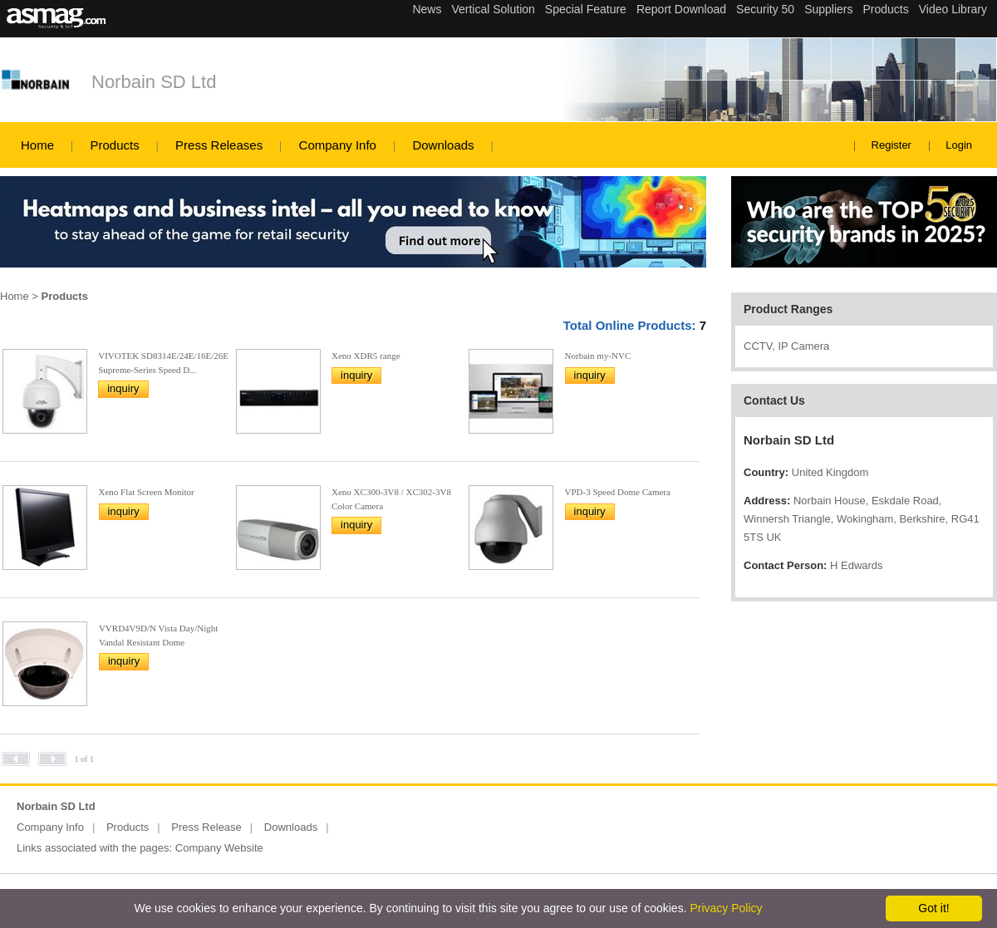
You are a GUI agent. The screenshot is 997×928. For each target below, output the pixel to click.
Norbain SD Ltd (153, 81)
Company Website (219, 848)
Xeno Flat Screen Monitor (146, 492)
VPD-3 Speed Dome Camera (617, 492)
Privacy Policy (726, 908)
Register (891, 145)
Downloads (443, 145)
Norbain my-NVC (598, 356)
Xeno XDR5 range (366, 356)
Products (114, 145)
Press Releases (219, 145)
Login (958, 145)
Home (37, 145)
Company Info (337, 145)
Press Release (206, 827)
